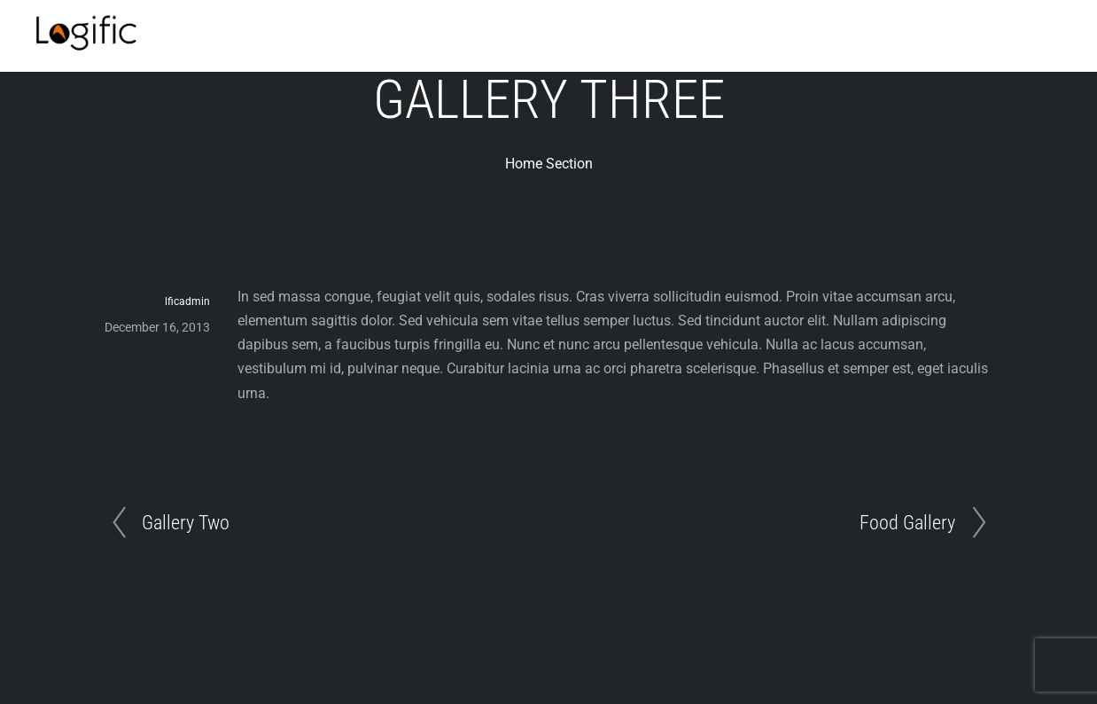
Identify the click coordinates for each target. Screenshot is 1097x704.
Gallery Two (186, 522)
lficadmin (187, 301)
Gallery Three (549, 99)
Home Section (549, 163)
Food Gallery (907, 522)
